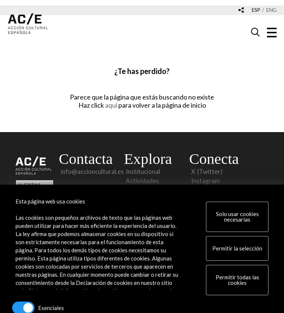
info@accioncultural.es (92, 171)
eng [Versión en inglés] (271, 10)
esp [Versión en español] (256, 10)
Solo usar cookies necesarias (237, 217)
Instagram (205, 181)
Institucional (143, 171)
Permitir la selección (237, 248)
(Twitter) (210, 171)
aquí (111, 105)
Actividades (142, 181)
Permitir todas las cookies (237, 280)
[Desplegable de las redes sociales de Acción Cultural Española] (241, 10)
